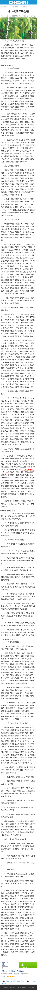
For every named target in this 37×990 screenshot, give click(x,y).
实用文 (17, 6)
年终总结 (26, 6)
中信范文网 (16, 987)
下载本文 (32, 16)
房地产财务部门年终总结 (15, 981)
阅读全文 (25, 16)
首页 (10, 6)
